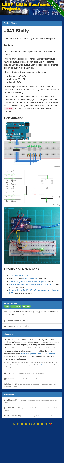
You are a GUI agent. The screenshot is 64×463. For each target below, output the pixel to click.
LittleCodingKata (31, 409)
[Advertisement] (32, 444)
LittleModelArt (42, 365)
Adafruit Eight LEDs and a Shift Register (27, 281)
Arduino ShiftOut (29, 278)
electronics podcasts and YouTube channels (38, 354)
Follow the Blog (30, 385)
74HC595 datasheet (18, 275)
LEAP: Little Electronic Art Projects (30, 4)
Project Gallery (24, 373)
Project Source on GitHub (16, 321)
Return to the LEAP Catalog (16, 326)
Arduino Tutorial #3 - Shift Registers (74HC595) (31, 284)
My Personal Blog (31, 416)
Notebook (21, 379)
